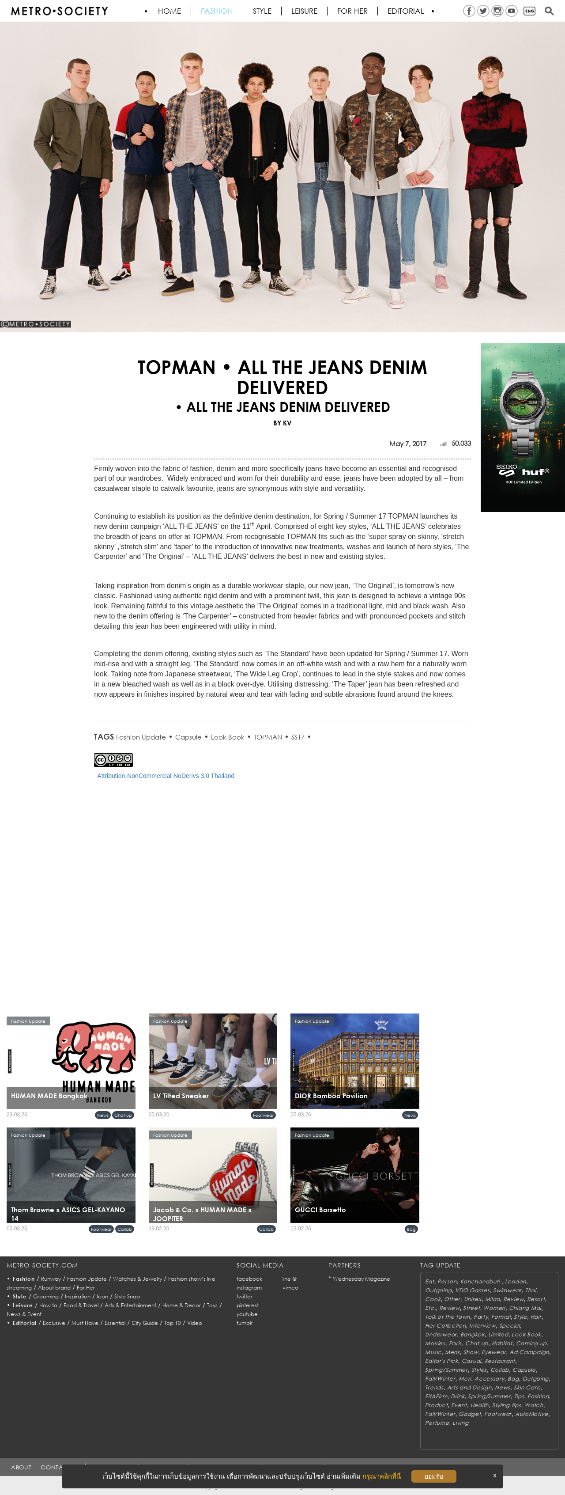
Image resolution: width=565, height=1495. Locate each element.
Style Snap (127, 1296)
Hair (536, 1316)
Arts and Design (469, 1387)
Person (446, 1281)
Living (460, 1422)
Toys (212, 1305)
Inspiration (77, 1296)
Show (470, 1352)
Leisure (304, 11)
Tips (519, 1396)
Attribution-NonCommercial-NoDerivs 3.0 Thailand (165, 775)
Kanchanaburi (480, 1281)
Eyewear (494, 1352)
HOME (169, 11)
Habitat (502, 1343)
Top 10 (172, 1323)
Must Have (85, 1323)
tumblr (244, 1323)
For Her (86, 1287)
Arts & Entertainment (130, 1305)
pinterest (248, 1305)
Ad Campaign (529, 1352)
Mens (452, 1352)
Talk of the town (447, 1316)
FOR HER (352, 11)
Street (471, 1308)
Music (433, 1352)
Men (465, 1378)
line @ (289, 1278)
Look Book (228, 737)
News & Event (24, 1314)
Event (459, 1405)
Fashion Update (141, 737)
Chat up (123, 1115)
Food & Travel (81, 1305)
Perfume (437, 1422)
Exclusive (54, 1323)
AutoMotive (531, 1414)
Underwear (440, 1334)
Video (194, 1323)
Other (452, 1299)
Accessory (489, 1378)
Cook (433, 1299)
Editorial (406, 11)
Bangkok (472, 1334)
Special (509, 1325)
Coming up (531, 1343)
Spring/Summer (446, 1369)
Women (494, 1308)
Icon (102, 1296)
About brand (54, 1287)
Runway (51, 1278)
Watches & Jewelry (137, 1278)
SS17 (298, 737)
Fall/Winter (440, 1378)
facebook (249, 1278)
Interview (482, 1325)
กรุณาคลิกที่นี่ (381, 1476)
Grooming (46, 1296)
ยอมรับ (434, 1476)
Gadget (470, 1414)
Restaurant (500, 1361)
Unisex (473, 1299)
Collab (124, 1229)
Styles (479, 1369)
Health (480, 1405)
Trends (434, 1387)
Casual (471, 1361)
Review (513, 1299)
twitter (244, 1296)
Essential (115, 1323)
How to (48, 1305)
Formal (500, 1316)
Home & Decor (181, 1305)
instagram (249, 1287)
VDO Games (472, 1290)
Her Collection (445, 1325)
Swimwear (507, 1290)
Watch (533, 1405)
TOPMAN (268, 737)
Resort (536, 1299)
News (103, 1115)
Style (262, 11)
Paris (455, 1343)
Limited (498, 1334)
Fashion (217, 11)
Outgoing (438, 1290)
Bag (411, 1229)
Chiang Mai (525, 1308)
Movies (435, 1343)
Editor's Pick (441, 1361)
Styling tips (506, 1405)
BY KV (282, 423)
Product (436, 1405)
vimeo (290, 1287)
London (515, 1281)
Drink (458, 1396)
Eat (429, 1281)
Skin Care (527, 1387)
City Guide (145, 1323)
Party (481, 1316)
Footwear (263, 1115)
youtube (247, 1314)
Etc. (430, 1308)
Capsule (188, 737)
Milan (492, 1299)
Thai (530, 1290)
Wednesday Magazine (361, 1278)
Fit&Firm (436, 1396)
